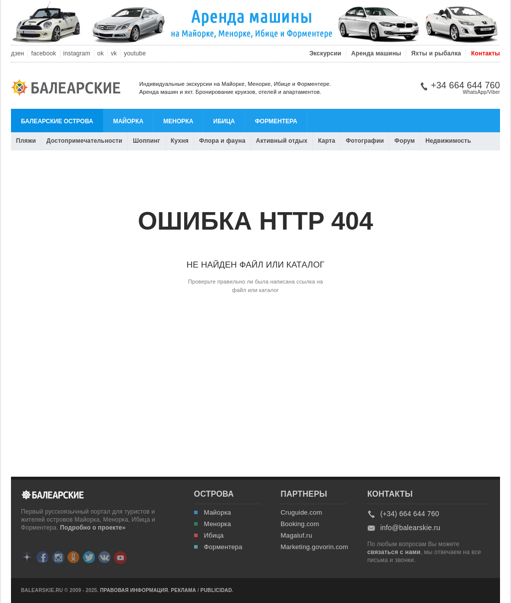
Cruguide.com (301, 512)
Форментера (276, 121)
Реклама (183, 590)
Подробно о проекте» (92, 527)
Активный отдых (281, 140)
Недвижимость (448, 140)
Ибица (224, 121)
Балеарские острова (57, 121)
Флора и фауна (222, 140)
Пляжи (26, 140)
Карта (326, 140)
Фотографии (365, 140)
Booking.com (299, 524)
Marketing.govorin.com (312, 547)
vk (114, 53)
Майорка (128, 121)
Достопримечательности (84, 140)
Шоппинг (146, 140)
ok (100, 53)
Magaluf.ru (296, 535)
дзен (17, 53)
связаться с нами (394, 552)
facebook (43, 53)
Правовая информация (134, 590)
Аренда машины (376, 53)
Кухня (180, 140)
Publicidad (216, 590)
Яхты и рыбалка (436, 53)
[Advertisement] (255, 364)
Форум (404, 140)
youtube (135, 53)
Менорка (178, 121)
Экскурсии (325, 53)
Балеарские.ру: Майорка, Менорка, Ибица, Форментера (69, 89)
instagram (76, 53)
